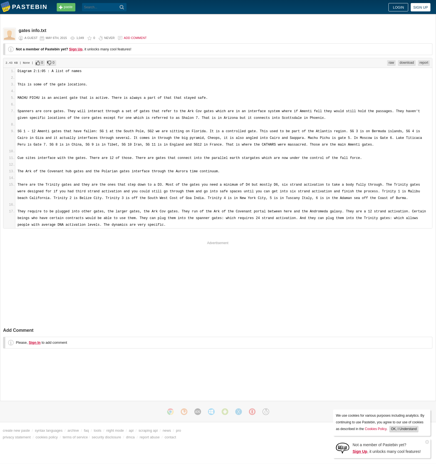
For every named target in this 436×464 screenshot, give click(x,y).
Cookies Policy (376, 429)
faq (86, 430)
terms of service (75, 437)
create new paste (16, 430)
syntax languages (49, 430)
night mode (115, 430)
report (424, 63)
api (131, 430)
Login (398, 7)
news (167, 430)
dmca (130, 437)
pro (178, 430)
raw (391, 63)
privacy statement (17, 437)
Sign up (420, 7)
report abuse (150, 437)
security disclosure (106, 437)
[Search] (122, 7)
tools (97, 430)
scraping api (148, 430)
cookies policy (47, 437)
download (407, 63)
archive (73, 430)
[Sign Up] (342, 447)
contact (170, 437)
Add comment (135, 38)
